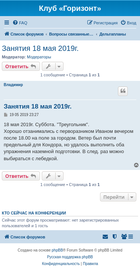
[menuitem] (19, 22)
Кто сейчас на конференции (34, 213)
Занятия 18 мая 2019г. (40, 48)
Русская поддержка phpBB (70, 257)
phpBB (57, 250)
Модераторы (39, 57)
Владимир (13, 85)
